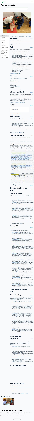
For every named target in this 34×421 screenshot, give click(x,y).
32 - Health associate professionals (15, 35)
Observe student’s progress (16, 241)
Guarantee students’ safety (16, 232)
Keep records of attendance (16, 353)
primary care (16, 158)
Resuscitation (14, 204)
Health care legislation (15, 301)
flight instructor (13, 173)
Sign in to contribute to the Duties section (15, 73)
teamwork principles (29, 169)
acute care (19, 156)
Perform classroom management (17, 282)
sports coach (13, 150)
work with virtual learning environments (17, 170)
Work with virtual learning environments (18, 355)
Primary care (14, 320)
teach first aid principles (24, 156)
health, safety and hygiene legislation (23, 154)
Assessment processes (15, 305)
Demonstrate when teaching (16, 271)
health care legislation (21, 157)
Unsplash (26, 393)
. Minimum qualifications (3, 42)
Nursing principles (14, 316)
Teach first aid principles (15, 262)
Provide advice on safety (15, 275)
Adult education (14, 313)
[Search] (17, 9)
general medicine (18, 155)
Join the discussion (17, 418)
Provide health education (15, 346)
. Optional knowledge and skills (4, 53)
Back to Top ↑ (31, 38)
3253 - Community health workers (19, 36)
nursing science (26, 159)
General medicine (14, 202)
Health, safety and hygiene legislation (17, 199)
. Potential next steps (4, 47)
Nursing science (14, 331)
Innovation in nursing (15, 329)
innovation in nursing (21, 159)
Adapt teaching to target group (16, 267)
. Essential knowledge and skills (4, 51)
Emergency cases (14, 215)
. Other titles (3, 40)
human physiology (27, 157)
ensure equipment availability (25, 155)
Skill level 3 (19, 132)
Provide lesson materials (15, 358)
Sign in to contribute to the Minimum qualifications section (17, 102)
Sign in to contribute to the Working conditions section (17, 89)
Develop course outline (15, 284)
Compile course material (15, 239)
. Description (3, 37)
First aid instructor (28, 36)
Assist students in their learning (17, 361)
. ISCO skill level (3, 45)
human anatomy (24, 167)
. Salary (2, 44)
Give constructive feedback (16, 277)
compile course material (28, 165)
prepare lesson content (21, 165)
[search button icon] (27, 9)
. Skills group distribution (3, 55)
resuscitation (16, 156)
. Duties (2, 38)
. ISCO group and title (4, 57)
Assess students (14, 253)
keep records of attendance (22, 158)
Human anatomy (14, 209)
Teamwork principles (15, 324)
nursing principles (18, 169)
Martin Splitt (22, 393)
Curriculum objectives (15, 218)
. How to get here (4, 48)
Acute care (13, 207)
